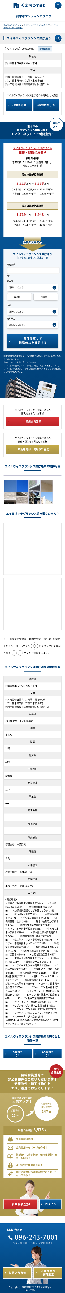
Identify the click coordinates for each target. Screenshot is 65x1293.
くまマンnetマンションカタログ (36, 25)
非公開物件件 (46, 105)
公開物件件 (18, 105)
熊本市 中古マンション (12, 25)
